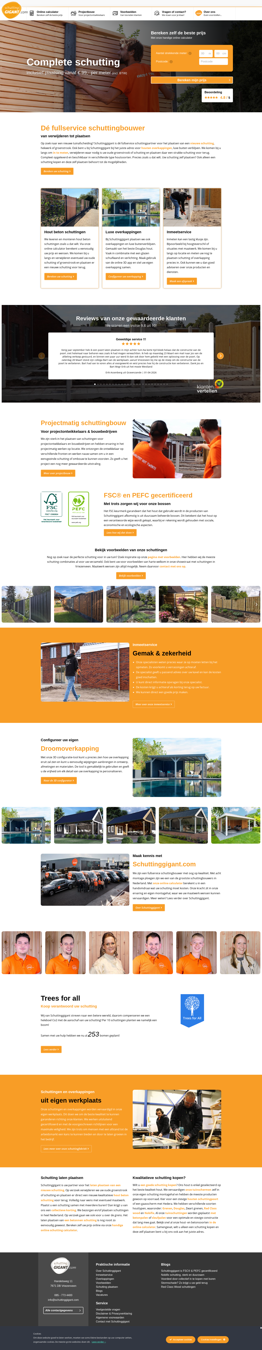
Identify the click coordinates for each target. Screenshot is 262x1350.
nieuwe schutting (202, 143)
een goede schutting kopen (158, 1193)
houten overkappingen (156, 148)
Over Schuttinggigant (108, 1283)
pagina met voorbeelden (164, 561)
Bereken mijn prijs (191, 80)
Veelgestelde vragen (108, 1321)
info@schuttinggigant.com (63, 1312)
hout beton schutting (74, 1209)
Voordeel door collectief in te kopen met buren (188, 1291)
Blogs (99, 1303)
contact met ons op (172, 570)
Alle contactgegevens (59, 1322)
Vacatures (102, 1307)
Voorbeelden (103, 1295)
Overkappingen (105, 1291)
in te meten (60, 152)
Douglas (179, 1217)
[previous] (41, 356)
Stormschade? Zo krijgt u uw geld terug (184, 1295)
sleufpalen (159, 1226)
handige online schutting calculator (68, 1244)
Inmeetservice (104, 1287)
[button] (5, 608)
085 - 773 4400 (63, 1307)
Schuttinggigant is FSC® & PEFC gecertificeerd (189, 1283)
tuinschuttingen (176, 1221)
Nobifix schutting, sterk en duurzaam (182, 1287)
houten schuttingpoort (202, 1207)
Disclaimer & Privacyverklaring (114, 1325)
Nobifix (149, 1221)
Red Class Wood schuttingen (178, 1299)
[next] (220, 356)
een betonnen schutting (85, 1234)
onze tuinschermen (198, 1198)
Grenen (167, 1217)
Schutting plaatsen (107, 1299)
